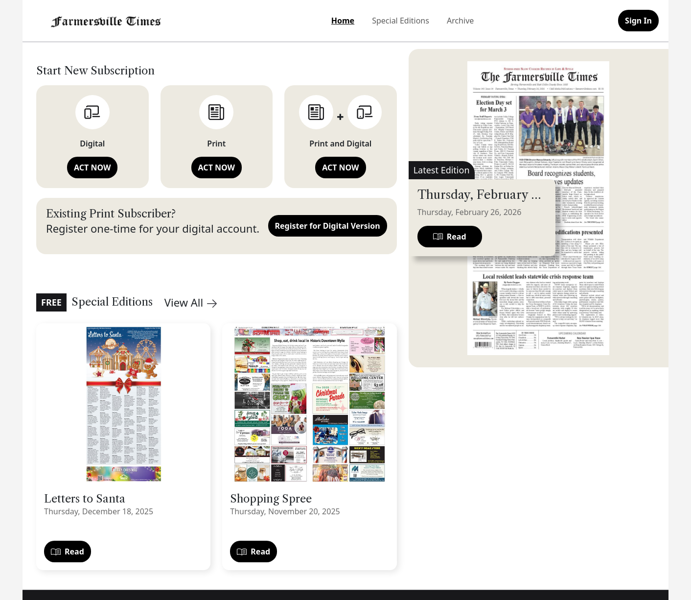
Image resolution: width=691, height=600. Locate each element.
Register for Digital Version (327, 225)
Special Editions (400, 20)
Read (67, 551)
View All (190, 302)
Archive (460, 20)
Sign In (638, 20)
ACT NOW (92, 167)
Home (342, 20)
